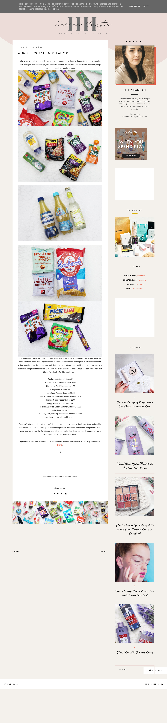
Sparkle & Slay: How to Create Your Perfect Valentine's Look (134, 593)
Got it (145, 6)
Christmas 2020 (134, 280)
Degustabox (36, 47)
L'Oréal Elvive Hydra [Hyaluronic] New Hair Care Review (134, 466)
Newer (17, 551)
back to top (155, 671)
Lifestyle (135, 284)
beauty (134, 289)
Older (104, 551)
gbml (160, 684)
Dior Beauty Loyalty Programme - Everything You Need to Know (135, 404)
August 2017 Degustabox (43, 53)
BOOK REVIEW (134, 276)
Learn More (134, 6)
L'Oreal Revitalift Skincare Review (134, 652)
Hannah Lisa (10, 684)
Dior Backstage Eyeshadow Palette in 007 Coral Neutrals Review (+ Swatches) (134, 529)
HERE (59, 445)
